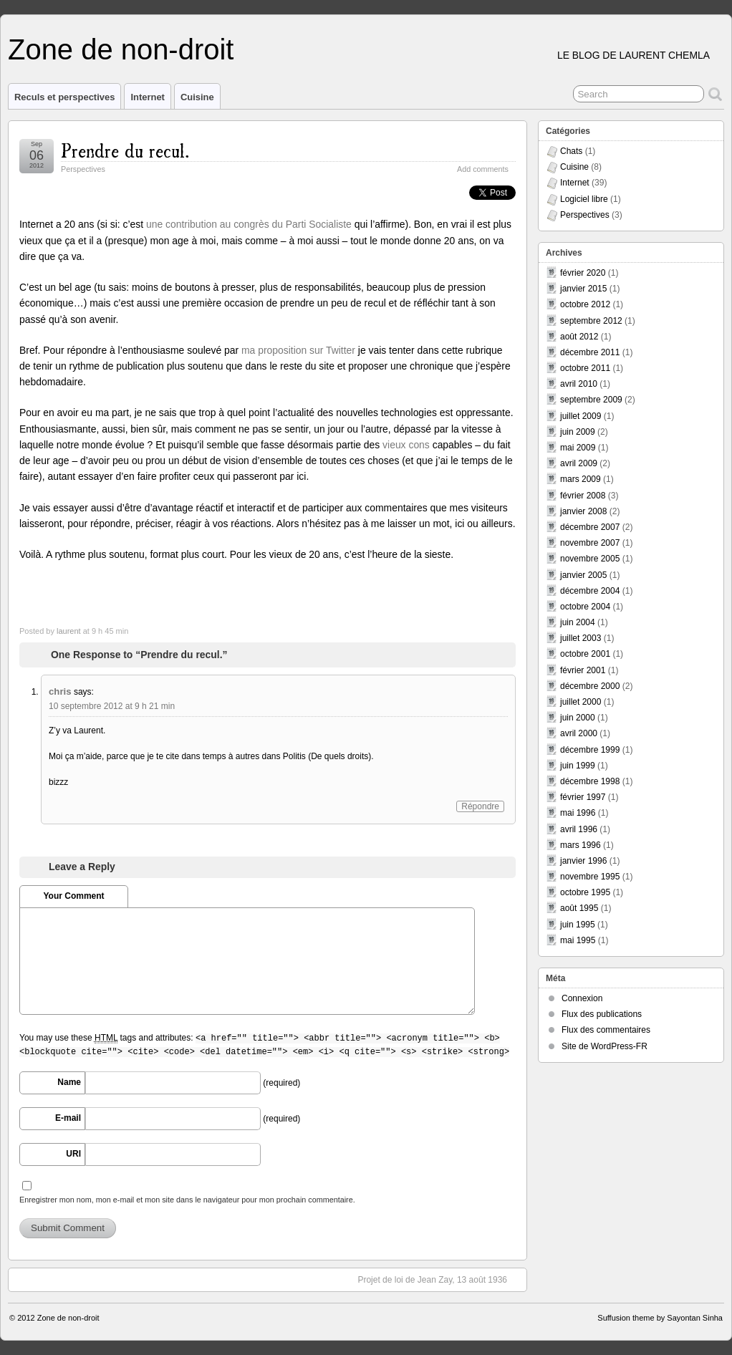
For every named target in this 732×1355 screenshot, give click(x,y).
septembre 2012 (591, 321)
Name (69, 1082)
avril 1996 (578, 829)
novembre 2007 (590, 543)
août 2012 (579, 337)
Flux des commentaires (606, 1030)
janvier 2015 (583, 289)
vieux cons (406, 444)
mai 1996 (577, 813)
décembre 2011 (590, 352)
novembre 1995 (590, 877)
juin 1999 (577, 766)
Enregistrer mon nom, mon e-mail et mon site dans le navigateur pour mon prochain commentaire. (187, 1199)
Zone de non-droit (120, 49)
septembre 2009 (591, 400)
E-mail (68, 1118)
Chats (571, 151)
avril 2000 (578, 733)
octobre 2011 (585, 368)
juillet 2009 (580, 416)
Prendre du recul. (125, 149)
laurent (69, 631)
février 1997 (582, 797)
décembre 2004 (590, 591)
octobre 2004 (585, 607)
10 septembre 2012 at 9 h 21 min (112, 706)
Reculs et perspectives (64, 97)
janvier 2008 (583, 511)
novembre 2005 (590, 559)
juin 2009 (577, 432)
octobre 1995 (585, 892)
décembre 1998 (590, 781)
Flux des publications (602, 1014)
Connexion (582, 998)
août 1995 (579, 908)
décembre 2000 (590, 686)
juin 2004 (577, 622)
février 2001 (582, 670)
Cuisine (197, 97)
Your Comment (73, 896)
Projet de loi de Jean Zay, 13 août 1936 (439, 1279)
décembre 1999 (590, 750)
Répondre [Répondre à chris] (480, 806)
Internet (147, 97)
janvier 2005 (583, 575)
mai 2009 (577, 448)
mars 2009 (580, 479)
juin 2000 (577, 718)
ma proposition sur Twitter (298, 350)
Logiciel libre (584, 199)
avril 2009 (578, 463)
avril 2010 (578, 384)
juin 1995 (577, 925)
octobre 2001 (585, 654)
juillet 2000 (580, 702)
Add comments (483, 169)
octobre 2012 (585, 304)
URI (73, 1154)
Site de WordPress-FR (604, 1046)
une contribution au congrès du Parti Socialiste (249, 224)
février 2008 (582, 496)
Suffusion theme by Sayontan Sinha (660, 1317)
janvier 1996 (583, 861)
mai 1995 (577, 940)
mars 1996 (580, 845)
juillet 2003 (580, 638)
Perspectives (83, 169)
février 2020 (582, 273)
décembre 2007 (590, 527)
